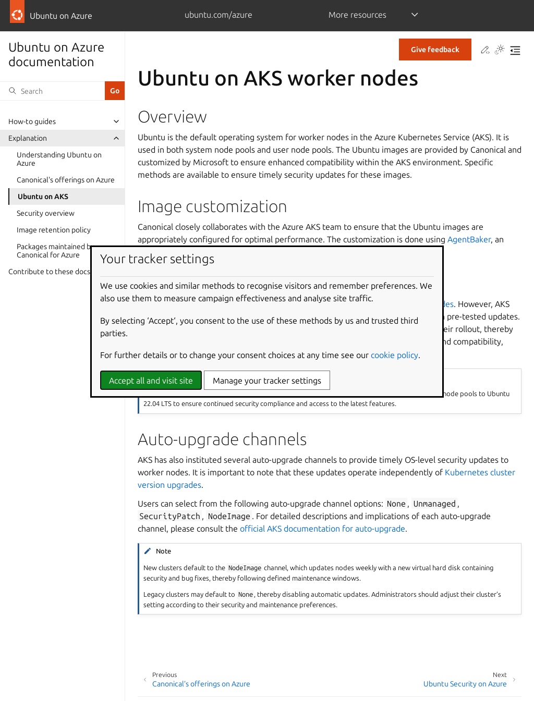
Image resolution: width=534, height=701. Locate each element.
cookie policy (394, 355)
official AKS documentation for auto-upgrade (322, 528)
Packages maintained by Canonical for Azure (55, 250)
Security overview (46, 213)
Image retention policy (54, 230)
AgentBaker (469, 239)
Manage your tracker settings (267, 380)
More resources (357, 14)
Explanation (27, 138)
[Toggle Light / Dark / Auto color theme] (499, 50)
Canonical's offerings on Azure (66, 180)
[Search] (52, 90)
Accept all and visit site (151, 380)
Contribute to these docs (49, 271)
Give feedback (435, 49)
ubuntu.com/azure (218, 14)
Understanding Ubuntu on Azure (59, 159)
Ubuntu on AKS (43, 196)
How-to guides (32, 121)
